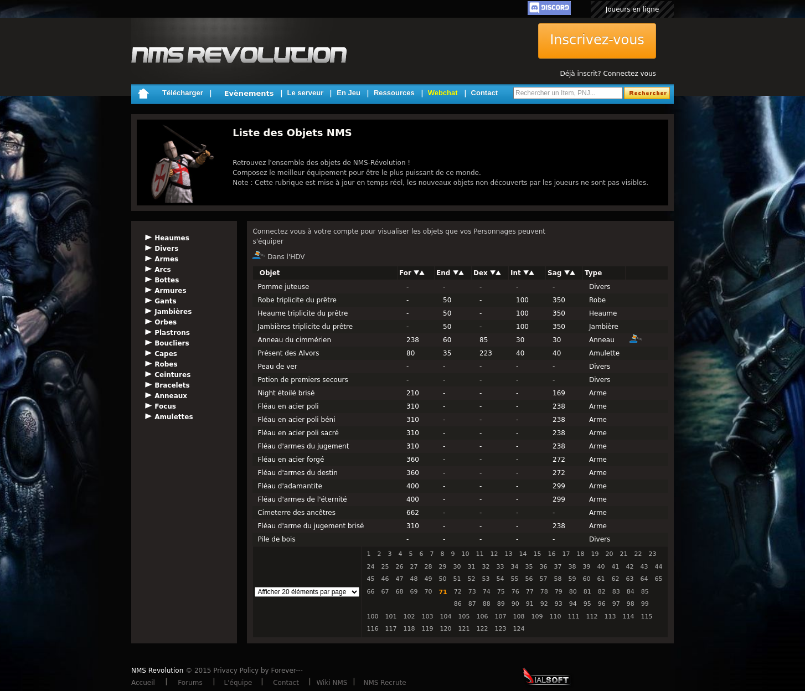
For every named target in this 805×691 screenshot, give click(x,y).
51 (457, 578)
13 (508, 554)
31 (471, 566)
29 (442, 566)
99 (645, 603)
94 (573, 603)
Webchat (443, 93)
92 (544, 603)
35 (529, 566)
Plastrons (172, 333)
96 (602, 603)
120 (445, 628)
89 (501, 603)
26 (399, 566)
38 (572, 566)
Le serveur (305, 93)
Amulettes (173, 417)
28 (428, 566)
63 (629, 578)
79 (559, 591)
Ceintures (172, 375)
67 (385, 591)
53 (485, 578)
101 (390, 616)
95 (587, 603)
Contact (484, 93)
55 (514, 578)
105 (463, 616)
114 (628, 616)
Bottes (166, 280)
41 (615, 566)
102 (409, 616)
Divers (166, 248)
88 (487, 603)
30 (457, 566)
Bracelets (172, 385)
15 (537, 554)
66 (370, 591)
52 (471, 578)
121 (463, 628)
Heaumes (171, 238)
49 (428, 578)
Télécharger (182, 93)
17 (566, 554)
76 (515, 591)
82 (602, 591)
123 (500, 628)
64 (644, 578)
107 (500, 616)
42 (629, 566)
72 (458, 591)
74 (487, 591)
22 (638, 554)
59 (572, 578)
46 (385, 578)
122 (482, 628)
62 (615, 578)
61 (601, 578)
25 (385, 566)
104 (445, 616)
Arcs (162, 270)
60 (586, 578)
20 (609, 554)
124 (518, 628)
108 (518, 616)
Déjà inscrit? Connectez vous (608, 74)
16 (551, 554)
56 (529, 578)
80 (573, 591)
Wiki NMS (332, 683)
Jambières (173, 312)
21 (623, 554)
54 (500, 578)
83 (616, 591)
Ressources (394, 93)
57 (543, 578)
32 (485, 566)
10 (465, 554)
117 (390, 628)
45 (370, 578)
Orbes (165, 322)
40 (601, 566)
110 (555, 616)
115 (646, 616)
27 (413, 566)
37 (557, 566)
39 (586, 566)
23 (652, 554)
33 (500, 566)
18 (580, 554)
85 (645, 591)
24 (370, 566)
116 (372, 628)
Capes (165, 354)
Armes (166, 259)
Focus (165, 406)
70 (428, 591)
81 (587, 591)
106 (482, 616)
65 (658, 578)
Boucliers (171, 343)
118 (409, 628)
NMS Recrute (384, 683)
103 (427, 616)
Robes (165, 364)
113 (610, 616)
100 (372, 616)
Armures (170, 291)
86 (458, 603)
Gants (165, 301)
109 (537, 616)
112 (591, 616)
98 (630, 603)
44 (658, 566)
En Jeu (348, 93)
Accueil (143, 683)
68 (399, 591)
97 (616, 603)
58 (557, 578)
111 (573, 616)
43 (644, 566)
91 (530, 603)
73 (472, 591)
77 (530, 591)
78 (544, 591)
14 (523, 554)
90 (515, 603)
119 (427, 628)
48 (413, 578)
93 (559, 603)
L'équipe (238, 683)
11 (479, 554)
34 (514, 566)
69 (413, 591)
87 (472, 603)
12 (494, 554)
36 (543, 566)
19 (594, 554)
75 (501, 591)
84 (630, 591)
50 (442, 578)
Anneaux (170, 396)
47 (399, 578)
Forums (190, 683)
